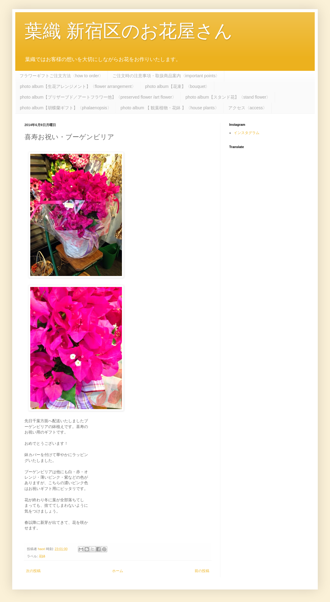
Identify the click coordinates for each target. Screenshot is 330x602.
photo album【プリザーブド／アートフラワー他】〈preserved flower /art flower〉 (98, 97)
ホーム (117, 571)
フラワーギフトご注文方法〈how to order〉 (61, 75)
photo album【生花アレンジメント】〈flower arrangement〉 (78, 86)
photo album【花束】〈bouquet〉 (177, 86)
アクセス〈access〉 (247, 107)
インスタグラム (246, 133)
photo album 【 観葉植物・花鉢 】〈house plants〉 (170, 107)
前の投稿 (202, 571)
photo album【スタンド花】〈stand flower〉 (228, 97)
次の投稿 (33, 571)
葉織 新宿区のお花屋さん (128, 31)
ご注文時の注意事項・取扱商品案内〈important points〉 (166, 75)
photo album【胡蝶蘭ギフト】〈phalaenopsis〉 (66, 107)
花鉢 (42, 556)
